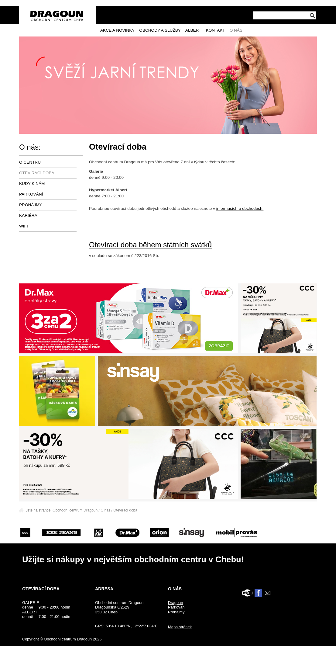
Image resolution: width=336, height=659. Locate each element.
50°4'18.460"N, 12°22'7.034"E (131, 626)
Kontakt (215, 30)
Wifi (23, 226)
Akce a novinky (117, 30)
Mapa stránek (180, 627)
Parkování (31, 194)
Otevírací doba (36, 173)
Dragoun (175, 602)
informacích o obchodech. (240, 208)
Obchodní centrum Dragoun (75, 510)
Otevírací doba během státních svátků (150, 245)
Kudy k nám (32, 183)
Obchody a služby (160, 30)
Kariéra (28, 215)
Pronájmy (30, 205)
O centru (30, 162)
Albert (193, 30)
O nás (236, 30)
